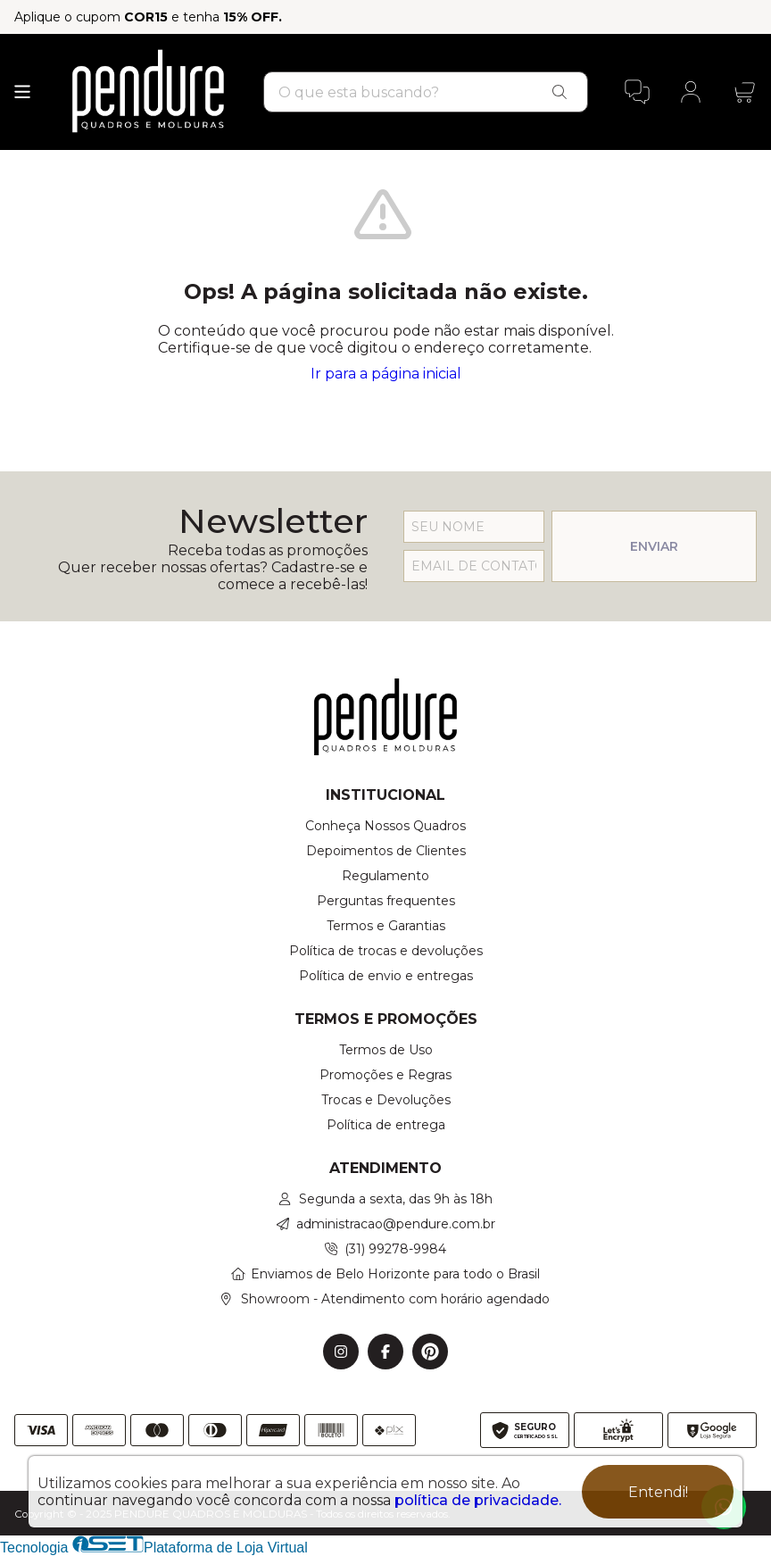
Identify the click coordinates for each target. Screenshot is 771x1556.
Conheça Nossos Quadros (385, 826)
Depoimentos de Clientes (386, 851)
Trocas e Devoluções (386, 1100)
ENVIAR (654, 546)
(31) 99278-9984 (395, 1249)
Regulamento (385, 876)
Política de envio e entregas (386, 976)
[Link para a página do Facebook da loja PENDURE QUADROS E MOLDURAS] (385, 1351)
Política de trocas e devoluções (386, 951)
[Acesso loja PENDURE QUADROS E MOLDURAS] (690, 92)
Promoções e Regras (385, 1075)
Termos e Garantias (386, 926)
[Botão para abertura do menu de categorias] (22, 92)
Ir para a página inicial (386, 373)
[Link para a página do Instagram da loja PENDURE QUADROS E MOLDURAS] (341, 1351)
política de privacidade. (477, 1500)
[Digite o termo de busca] (399, 92)
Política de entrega (386, 1125)
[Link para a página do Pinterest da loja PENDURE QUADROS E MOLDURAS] (430, 1351)
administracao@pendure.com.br (395, 1224)
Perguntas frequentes (386, 901)
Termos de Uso (386, 1050)
